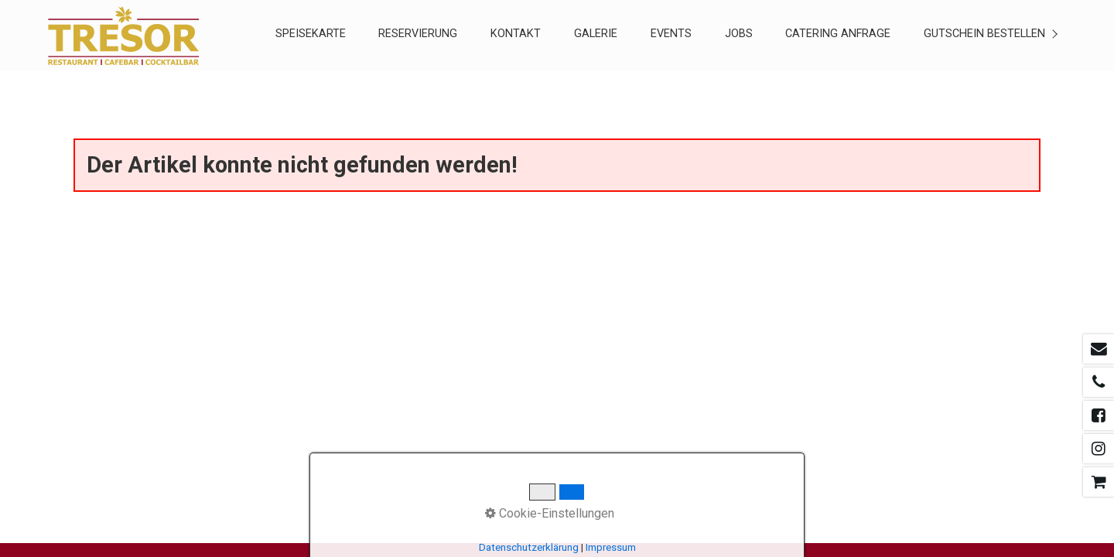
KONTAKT (515, 33)
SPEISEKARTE (310, 33)
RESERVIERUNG (417, 33)
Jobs (739, 33)
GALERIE (595, 33)
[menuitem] (309, 35)
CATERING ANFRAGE (837, 33)
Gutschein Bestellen (984, 33)
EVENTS (671, 33)
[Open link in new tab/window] (1098, 349)
